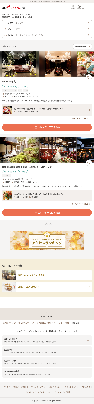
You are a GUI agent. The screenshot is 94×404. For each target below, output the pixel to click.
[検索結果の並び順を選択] (82, 46)
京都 (67, 323)
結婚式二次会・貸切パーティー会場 (49, 323)
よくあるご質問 (64, 392)
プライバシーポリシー (38, 387)
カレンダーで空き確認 (47, 127)
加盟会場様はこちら (72, 387)
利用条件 (24, 387)
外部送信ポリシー (55, 387)
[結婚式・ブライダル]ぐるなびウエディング (18, 323)
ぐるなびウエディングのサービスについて (40, 392)
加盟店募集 (86, 387)
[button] (47, 340)
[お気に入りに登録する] (89, 77)
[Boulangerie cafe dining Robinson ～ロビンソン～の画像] (47, 150)
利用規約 (16, 387)
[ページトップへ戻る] (47, 314)
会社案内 (7, 387)
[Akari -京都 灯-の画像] (47, 64)
